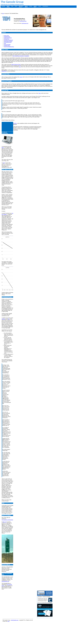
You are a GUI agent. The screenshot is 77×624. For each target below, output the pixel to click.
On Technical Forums (8, 42)
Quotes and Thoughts (8, 37)
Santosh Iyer (4, 71)
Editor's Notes (6, 35)
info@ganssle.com (14, 620)
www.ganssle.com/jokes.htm (7, 519)
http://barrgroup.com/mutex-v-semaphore (21, 55)
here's (21, 76)
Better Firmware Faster (16, 64)
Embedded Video (7, 36)
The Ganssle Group (22, 21)
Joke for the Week (7, 44)
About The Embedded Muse (9, 46)
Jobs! (5, 43)
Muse (3, 147)
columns (3, 318)
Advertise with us (7, 45)
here (3, 13)
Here (39, 93)
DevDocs (15, 123)
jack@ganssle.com (25, 23)
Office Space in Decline (8, 41)
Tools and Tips (6, 38)
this (8, 318)
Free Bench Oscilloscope (8, 40)
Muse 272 (5, 521)
